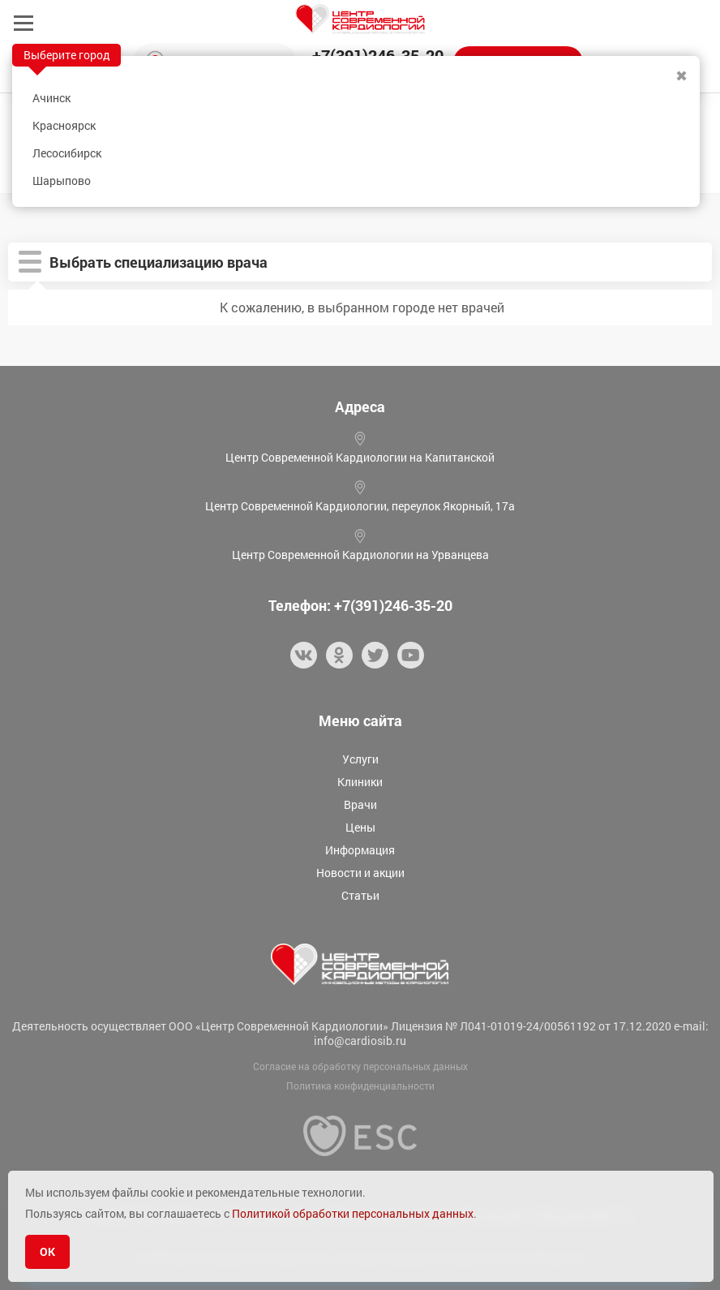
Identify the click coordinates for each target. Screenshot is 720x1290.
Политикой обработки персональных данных (353, 1213)
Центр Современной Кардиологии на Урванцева (360, 554)
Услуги (360, 759)
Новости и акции (360, 872)
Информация (360, 850)
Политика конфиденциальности (360, 1085)
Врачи (360, 804)
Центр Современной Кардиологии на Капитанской (360, 457)
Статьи (360, 895)
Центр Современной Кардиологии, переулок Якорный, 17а (360, 506)
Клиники (360, 781)
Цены (360, 827)
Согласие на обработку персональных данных (360, 1066)
